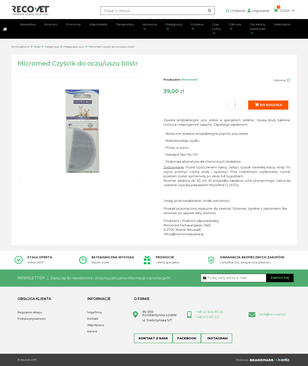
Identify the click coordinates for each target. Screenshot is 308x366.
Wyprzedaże (98, 24)
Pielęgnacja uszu (73, 46)
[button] (260, 11)
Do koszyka (268, 105)
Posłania (197, 24)
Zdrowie (235, 24)
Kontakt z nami (153, 338)
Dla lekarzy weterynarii (258, 26)
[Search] (157, 11)
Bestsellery (28, 24)
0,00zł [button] (284, 11)
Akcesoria (150, 24)
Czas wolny (216, 26)
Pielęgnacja (173, 24)
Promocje (73, 24)
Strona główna (20, 46)
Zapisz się (280, 278)
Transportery (125, 24)
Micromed (189, 79)
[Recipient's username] (247, 278)
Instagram (217, 338)
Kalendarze (282, 24)
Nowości (50, 24)
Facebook (186, 338)
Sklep (37, 46)
